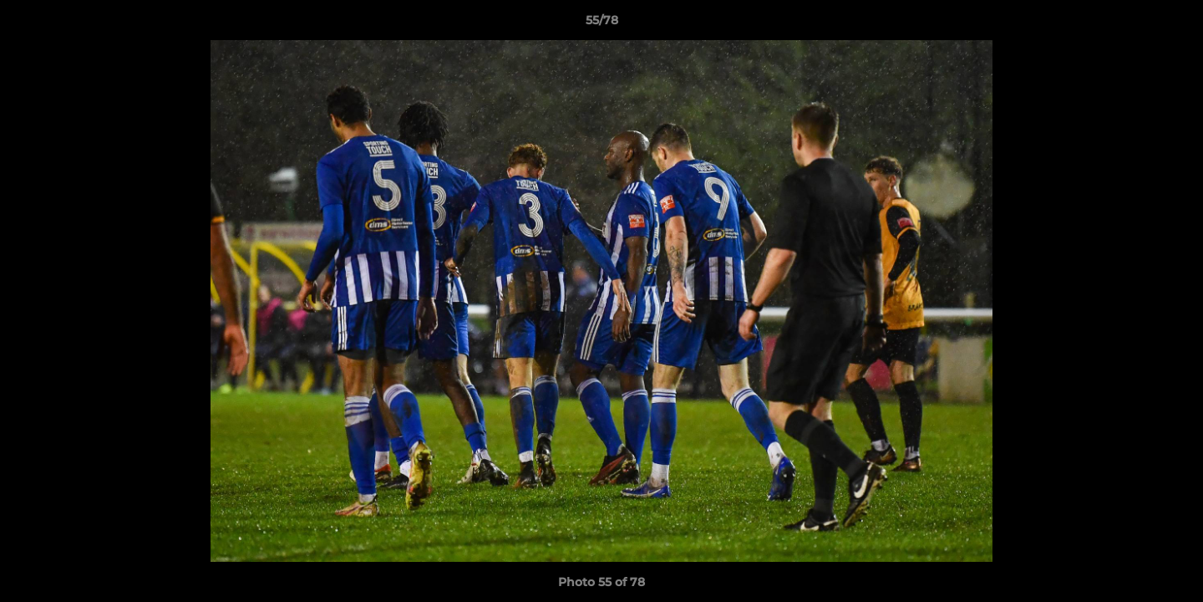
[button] (1173, 24)
